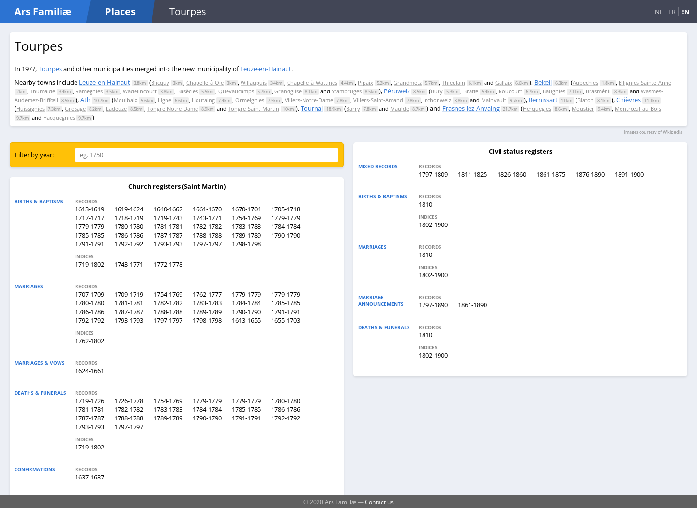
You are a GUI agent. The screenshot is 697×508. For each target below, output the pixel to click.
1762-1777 (207, 294)
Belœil (543, 82)
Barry (353, 108)
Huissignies (30, 108)
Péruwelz (397, 91)
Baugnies (554, 91)
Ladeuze (116, 108)
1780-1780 (128, 226)
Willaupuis (254, 82)
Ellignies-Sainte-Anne (645, 82)
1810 (425, 204)
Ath (85, 99)
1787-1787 (167, 235)
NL (659, 11)
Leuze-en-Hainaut (265, 68)
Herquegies (537, 108)
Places (120, 11)
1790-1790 (285, 235)
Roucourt (510, 91)
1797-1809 (433, 174)
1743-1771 (207, 217)
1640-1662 (167, 209)
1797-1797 (207, 243)
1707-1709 (89, 294)
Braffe (470, 91)
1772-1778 (167, 264)
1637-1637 (89, 477)
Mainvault (493, 100)
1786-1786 (128, 235)
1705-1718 (285, 209)
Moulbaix (125, 100)
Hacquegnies (59, 117)
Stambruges (347, 91)
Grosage (75, 108)
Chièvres (628, 99)
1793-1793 (167, 243)
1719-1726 (89, 400)
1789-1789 (246, 235)
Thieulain (453, 82)
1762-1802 (89, 340)
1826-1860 (511, 174)
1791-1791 (89, 243)
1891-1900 (629, 174)
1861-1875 (550, 174)
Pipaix (365, 82)
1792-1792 (128, 243)
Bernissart (543, 99)
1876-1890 (590, 174)
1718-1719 (128, 217)
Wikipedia (672, 132)
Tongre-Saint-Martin (253, 108)
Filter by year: (34, 154)
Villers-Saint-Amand (378, 100)
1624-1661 (89, 370)
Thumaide (42, 91)
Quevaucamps (236, 91)
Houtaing (203, 100)
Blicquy (160, 82)
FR (672, 11)
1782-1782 (207, 226)
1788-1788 (207, 235)
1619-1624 (128, 209)
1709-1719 (128, 294)
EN (685, 11)
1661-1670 (207, 209)
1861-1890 (472, 304)
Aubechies (585, 82)
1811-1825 (472, 174)
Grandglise (288, 91)
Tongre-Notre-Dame (172, 108)
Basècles (187, 91)
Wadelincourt (140, 91)
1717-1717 (89, 217)
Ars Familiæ (43, 11)
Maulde (399, 108)
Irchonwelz (437, 100)
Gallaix (503, 82)
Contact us (379, 502)
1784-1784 (285, 226)
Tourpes (50, 68)
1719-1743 (167, 217)
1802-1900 (433, 224)
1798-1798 (246, 243)
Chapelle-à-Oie (205, 82)
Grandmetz (408, 82)
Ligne (164, 100)
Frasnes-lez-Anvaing (471, 108)
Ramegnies (89, 91)
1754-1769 (246, 217)
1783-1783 (246, 226)
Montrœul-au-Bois (638, 108)
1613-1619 (89, 209)
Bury (437, 91)
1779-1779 (285, 217)
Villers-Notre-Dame (309, 100)
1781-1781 (167, 226)
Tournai (312, 108)
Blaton (585, 100)
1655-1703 (285, 320)
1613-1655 (246, 320)
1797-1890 (433, 304)
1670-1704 (246, 209)
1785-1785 (89, 235)
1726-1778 (128, 400)
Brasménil (598, 91)
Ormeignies (249, 100)
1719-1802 (89, 264)
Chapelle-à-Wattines (312, 82)
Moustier (583, 108)
